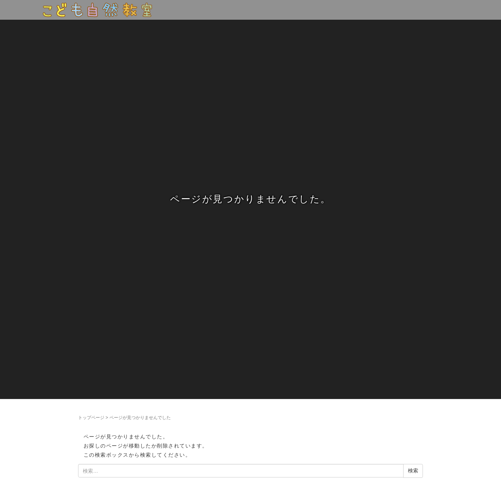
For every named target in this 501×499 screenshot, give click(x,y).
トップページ (91, 417)
